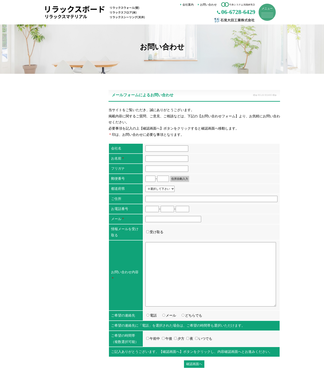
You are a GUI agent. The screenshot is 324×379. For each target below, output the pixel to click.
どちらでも (194, 315)
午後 (167, 338)
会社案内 (188, 4)
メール (170, 315)
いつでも (203, 338)
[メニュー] (267, 12)
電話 (153, 315)
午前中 (153, 338)
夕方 (179, 338)
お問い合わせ (208, 4)
